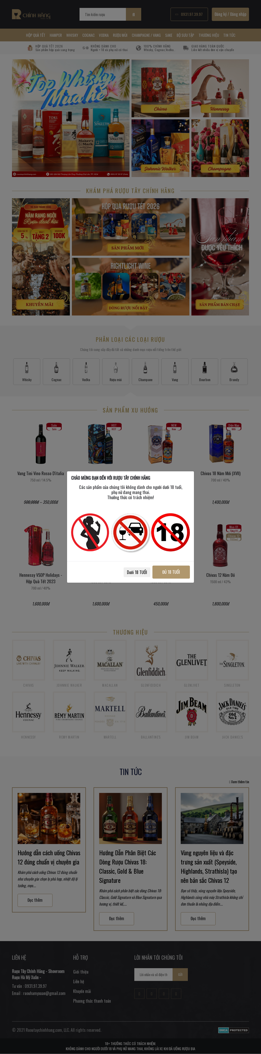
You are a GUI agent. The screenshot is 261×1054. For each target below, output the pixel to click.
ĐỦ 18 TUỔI (170, 572)
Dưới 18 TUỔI (136, 572)
